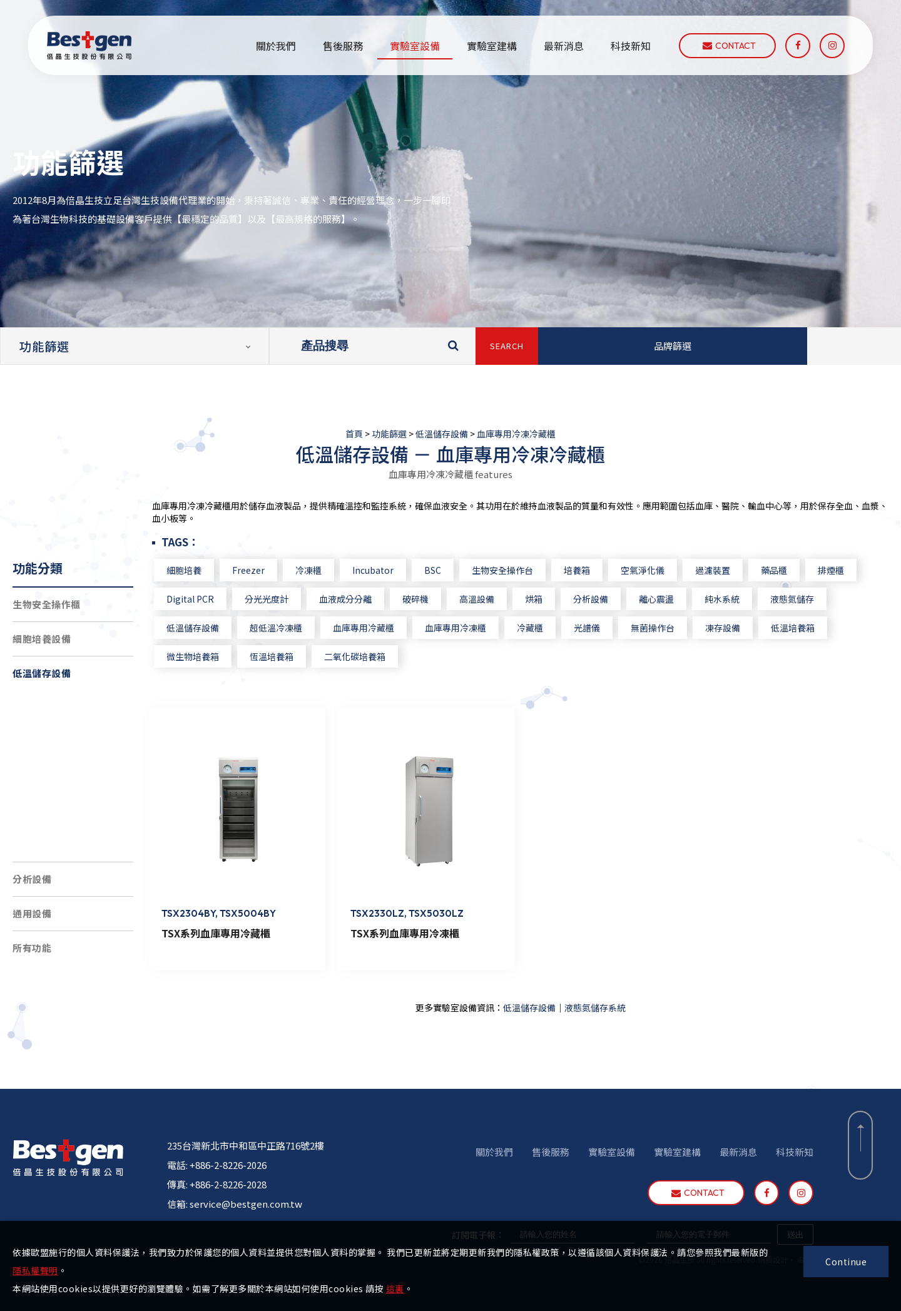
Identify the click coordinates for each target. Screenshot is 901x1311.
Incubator (396, 570)
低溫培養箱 (816, 627)
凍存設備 (745, 627)
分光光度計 (290, 599)
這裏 (395, 1288)
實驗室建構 (492, 45)
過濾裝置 (735, 570)
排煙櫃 (854, 570)
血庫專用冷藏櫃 (386, 627)
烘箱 (557, 599)
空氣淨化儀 (666, 570)
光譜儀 (610, 627)
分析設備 (32, 878)
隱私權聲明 (35, 1270)
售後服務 (343, 45)
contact (729, 45)
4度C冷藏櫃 (48, 810)
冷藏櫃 (553, 627)
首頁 (354, 433)
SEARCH (507, 345)
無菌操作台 (676, 627)
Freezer (271, 570)
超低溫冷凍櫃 (52, 741)
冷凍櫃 (331, 570)
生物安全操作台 (525, 570)
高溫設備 (499, 599)
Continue (846, 1261)
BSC (455, 570)
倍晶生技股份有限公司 (89, 45)
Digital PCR (213, 599)
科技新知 (631, 45)
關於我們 (276, 45)
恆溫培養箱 (295, 656)
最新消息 (564, 45)
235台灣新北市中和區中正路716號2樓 (245, 1139)
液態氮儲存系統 (57, 706)
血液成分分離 (368, 599)
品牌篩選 (672, 345)
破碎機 (438, 599)
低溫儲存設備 (441, 433)
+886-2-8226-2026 (228, 1159)
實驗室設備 (415, 45)
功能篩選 (389, 433)
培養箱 (600, 570)
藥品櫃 (797, 570)
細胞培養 (207, 570)
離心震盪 (679, 599)
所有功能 (32, 947)
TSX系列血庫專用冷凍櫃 (422, 927)
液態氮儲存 (815, 599)
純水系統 (745, 599)
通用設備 (32, 913)
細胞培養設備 (42, 638)
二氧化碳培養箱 (378, 656)
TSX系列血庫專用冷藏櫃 (239, 927)
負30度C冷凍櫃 (56, 775)
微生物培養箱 (216, 656)
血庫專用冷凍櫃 (478, 627)
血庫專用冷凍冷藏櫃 (516, 433)
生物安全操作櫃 (47, 604)
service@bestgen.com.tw (246, 1198)
